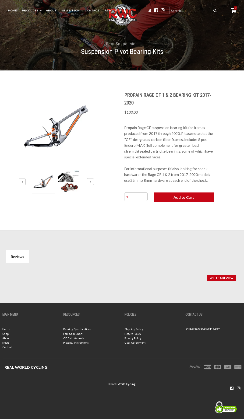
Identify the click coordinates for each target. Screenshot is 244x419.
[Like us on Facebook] (231, 388)
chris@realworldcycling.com (202, 328)
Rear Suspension (122, 43)
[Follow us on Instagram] (238, 388)
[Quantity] (136, 196)
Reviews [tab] (17, 256)
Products (30, 10)
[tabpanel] (122, 275)
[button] (184, 197)
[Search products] (191, 10)
